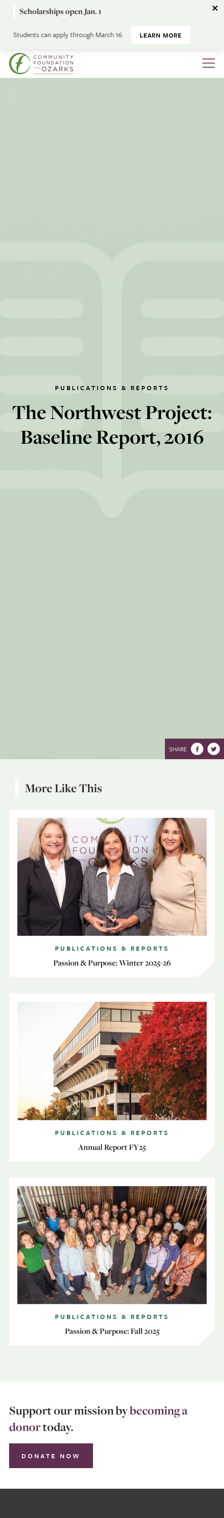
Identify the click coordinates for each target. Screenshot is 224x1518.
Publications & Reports (112, 387)
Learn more (161, 35)
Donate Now (51, 1455)
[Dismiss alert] (215, 8)
